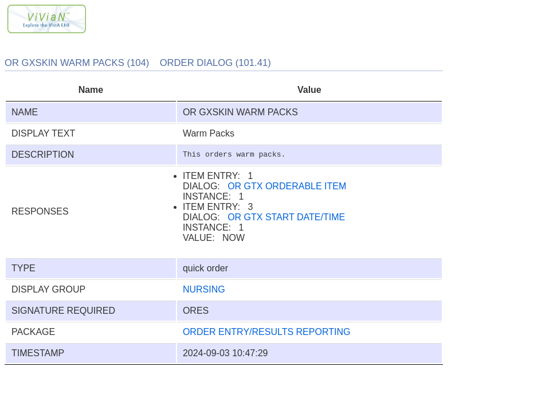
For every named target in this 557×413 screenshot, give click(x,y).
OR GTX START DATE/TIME (286, 217)
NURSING (204, 289)
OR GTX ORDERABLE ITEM (286, 186)
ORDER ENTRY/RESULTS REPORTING (267, 332)
